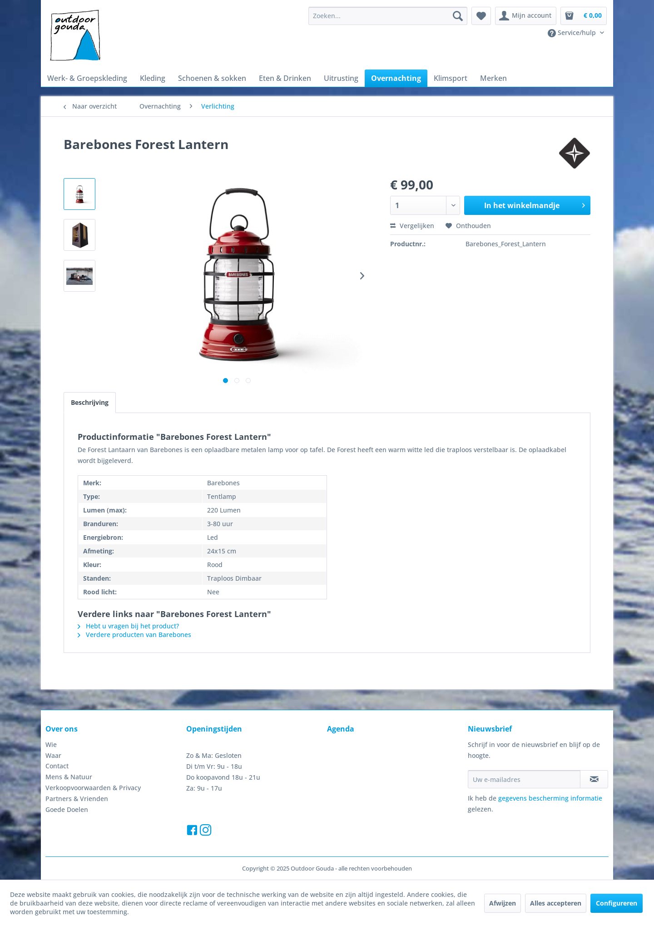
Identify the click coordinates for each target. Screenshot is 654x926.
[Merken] (493, 78)
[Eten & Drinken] (285, 78)
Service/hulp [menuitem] (573, 32)
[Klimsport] (450, 78)
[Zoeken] (457, 16)
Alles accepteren (555, 903)
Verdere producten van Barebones (134, 634)
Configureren (616, 903)
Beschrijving (90, 402)
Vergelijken (412, 225)
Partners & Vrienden (76, 798)
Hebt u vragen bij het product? (128, 626)
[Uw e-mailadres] (524, 779)
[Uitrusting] (341, 78)
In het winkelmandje (534, 204)
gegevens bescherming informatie (550, 798)
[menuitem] (387, 16)
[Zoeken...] (387, 16)
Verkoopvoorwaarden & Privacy (93, 787)
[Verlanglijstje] (481, 16)
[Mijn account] (525, 16)
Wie (51, 744)
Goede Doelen (66, 809)
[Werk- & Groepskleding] (87, 78)
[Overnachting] (396, 78)
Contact (57, 766)
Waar (53, 755)
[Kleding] (153, 78)
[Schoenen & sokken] (212, 78)
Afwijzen (502, 903)
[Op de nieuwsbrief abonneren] (594, 779)
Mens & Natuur (68, 776)
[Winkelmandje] (583, 16)
